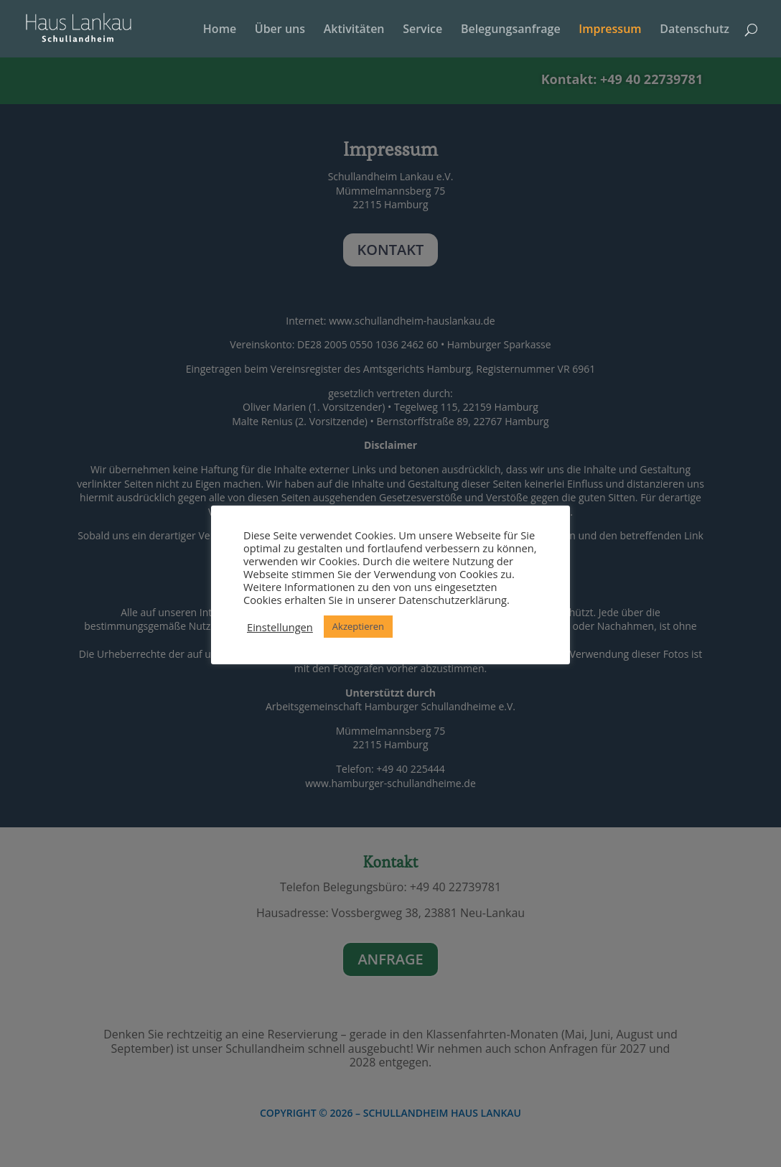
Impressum (610, 30)
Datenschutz (694, 30)
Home (219, 30)
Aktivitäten (354, 30)
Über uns (280, 30)
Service (422, 30)
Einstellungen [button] (280, 626)
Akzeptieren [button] (358, 626)
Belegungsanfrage (511, 30)
